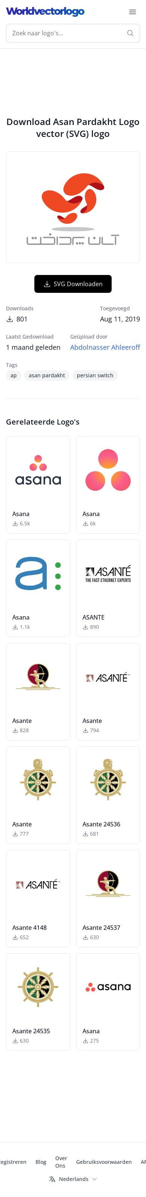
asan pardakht (47, 375)
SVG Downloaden (73, 284)
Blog (40, 1161)
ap (13, 375)
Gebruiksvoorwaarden (104, 1161)
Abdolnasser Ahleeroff (105, 347)
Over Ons (61, 1162)
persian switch (95, 375)
